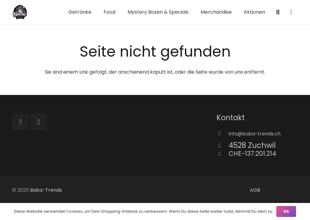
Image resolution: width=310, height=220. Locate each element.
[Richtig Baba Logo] (19, 12)
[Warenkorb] (291, 12)
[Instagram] (38, 121)
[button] (277, 12)
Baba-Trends (46, 190)
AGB (255, 190)
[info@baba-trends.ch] (222, 134)
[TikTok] (20, 121)
